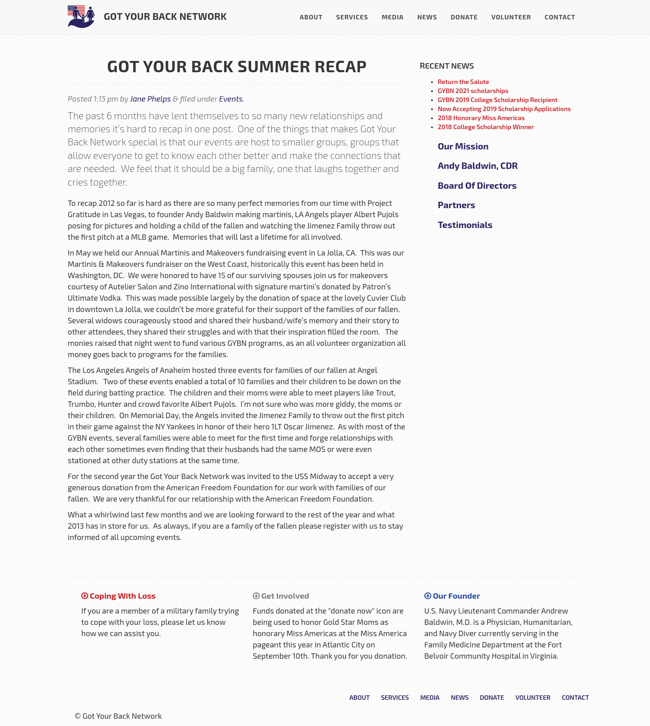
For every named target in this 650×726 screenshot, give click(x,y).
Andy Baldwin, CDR (478, 165)
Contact (560, 17)
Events (230, 98)
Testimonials (465, 224)
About (311, 17)
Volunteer (511, 17)
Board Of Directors (477, 185)
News (427, 17)
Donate (464, 17)
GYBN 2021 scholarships (473, 90)
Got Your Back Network (147, 16)
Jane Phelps (150, 98)
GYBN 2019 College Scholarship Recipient (497, 99)
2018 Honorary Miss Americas (481, 117)
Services (352, 17)
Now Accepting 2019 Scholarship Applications (504, 108)
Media (393, 17)
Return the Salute (463, 81)
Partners (456, 204)
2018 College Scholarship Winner (486, 126)
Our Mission (463, 145)
